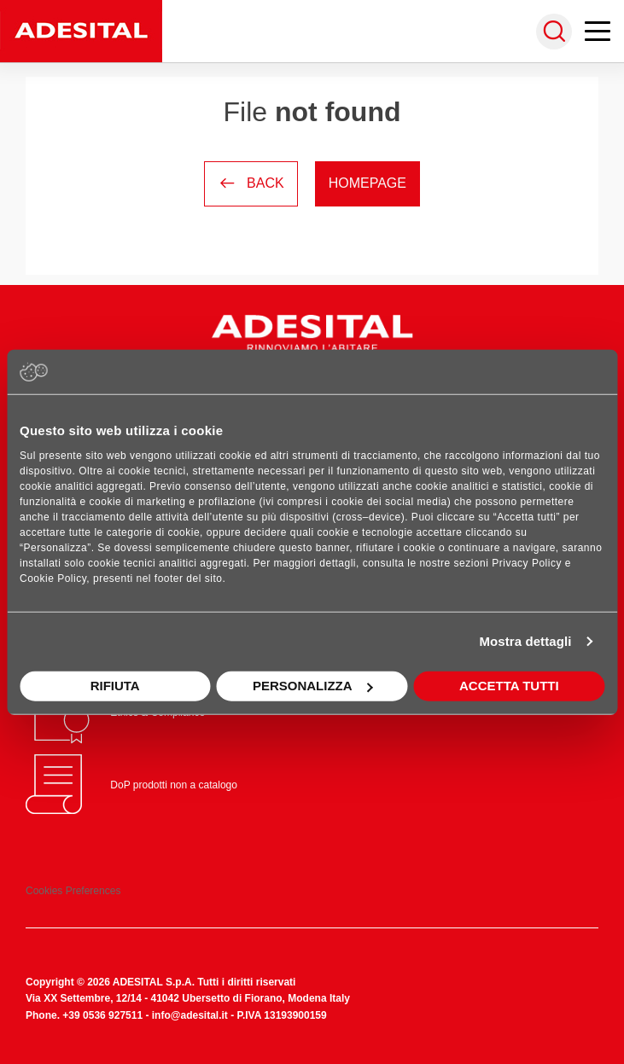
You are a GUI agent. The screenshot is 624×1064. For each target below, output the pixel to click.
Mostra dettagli (525, 641)
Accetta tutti (509, 685)
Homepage (367, 183)
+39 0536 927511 (102, 1015)
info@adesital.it (190, 1015)
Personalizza (313, 685)
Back (251, 183)
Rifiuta (115, 685)
